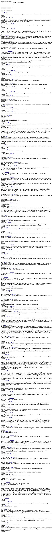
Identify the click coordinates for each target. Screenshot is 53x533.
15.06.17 (6, 509)
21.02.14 (7, 123)
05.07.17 (7, 526)
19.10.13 (13, 71)
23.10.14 (13, 245)
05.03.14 (6, 136)
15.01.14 (13, 92)
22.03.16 (12, 392)
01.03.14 (11, 128)
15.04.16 (11, 402)
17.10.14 (13, 240)
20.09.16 (10, 462)
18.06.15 (16, 312)
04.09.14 (13, 194)
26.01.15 (11, 287)
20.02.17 (11, 475)
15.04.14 (16, 166)
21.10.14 (6, 228)
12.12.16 (8, 471)
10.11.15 (7, 387)
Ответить (3, 16)
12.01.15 (6, 277)
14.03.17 (7, 498)
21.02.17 (11, 478)
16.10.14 (8, 233)
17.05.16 (11, 413)
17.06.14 (14, 182)
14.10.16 (11, 467)
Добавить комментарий (6, 1)
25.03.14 (6, 145)
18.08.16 (12, 454)
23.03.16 (11, 398)
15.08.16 (12, 440)
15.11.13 (10, 74)
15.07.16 (12, 435)
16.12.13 (11, 83)
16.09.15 (13, 347)
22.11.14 (11, 250)
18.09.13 (7, 35)
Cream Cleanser (5, 105)
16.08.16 (10, 447)
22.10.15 (6, 371)
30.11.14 (7, 257)
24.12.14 (6, 262)
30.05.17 (10, 502)
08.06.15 (12, 307)
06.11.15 (7, 381)
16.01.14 (9, 103)
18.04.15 (11, 299)
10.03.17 (8, 482)
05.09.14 (12, 203)
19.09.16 (12, 457)
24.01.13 (5, 13)
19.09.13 (11, 47)
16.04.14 (12, 177)
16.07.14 (13, 187)
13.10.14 (9, 223)
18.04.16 (11, 408)
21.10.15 (8, 360)
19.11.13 (12, 79)
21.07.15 (6, 325)
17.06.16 (6, 431)
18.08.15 (10, 336)
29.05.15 (12, 303)
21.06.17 (10, 517)
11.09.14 (6, 215)
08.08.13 (11, 18)
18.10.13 (10, 51)
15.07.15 (8, 317)
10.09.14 (9, 219)
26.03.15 (10, 291)
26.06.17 (6, 523)
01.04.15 (14, 294)
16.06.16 (10, 418)
